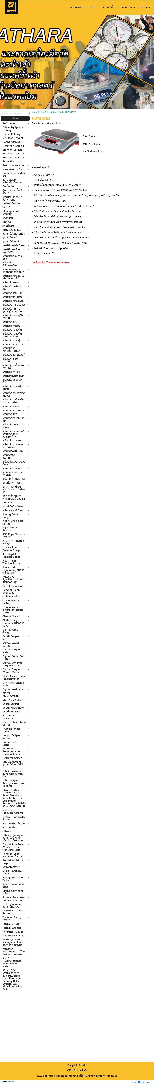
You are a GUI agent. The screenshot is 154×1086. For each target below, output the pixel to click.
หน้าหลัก (36, 112)
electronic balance (52, 123)
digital (40, 123)
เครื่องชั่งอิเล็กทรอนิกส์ (52, 112)
